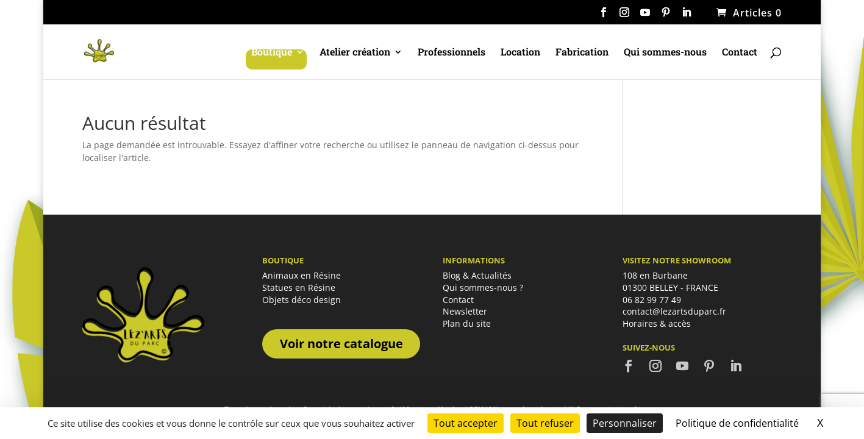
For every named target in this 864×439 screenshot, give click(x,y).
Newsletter (465, 311)
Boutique (271, 53)
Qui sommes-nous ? (483, 287)
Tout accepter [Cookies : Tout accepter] (466, 423)
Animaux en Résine (301, 275)
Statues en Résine (298, 287)
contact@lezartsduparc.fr (674, 311)
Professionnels (451, 53)
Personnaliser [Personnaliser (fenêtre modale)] (625, 423)
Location (520, 53)
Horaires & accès (657, 323)
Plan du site (467, 323)
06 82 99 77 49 (652, 299)
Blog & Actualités (477, 275)
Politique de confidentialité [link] (737, 423)
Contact (739, 53)
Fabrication (582, 53)
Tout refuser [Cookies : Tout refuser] (545, 423)
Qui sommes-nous (665, 53)
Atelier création (355, 53)
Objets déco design (301, 299)
